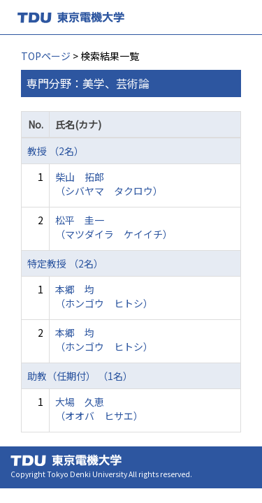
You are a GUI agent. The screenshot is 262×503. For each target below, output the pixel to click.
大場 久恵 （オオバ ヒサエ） (99, 409)
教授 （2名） (55, 151)
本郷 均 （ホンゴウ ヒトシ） (104, 296)
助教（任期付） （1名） (80, 376)
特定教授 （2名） (65, 263)
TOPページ (46, 56)
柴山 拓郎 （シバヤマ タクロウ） (109, 184)
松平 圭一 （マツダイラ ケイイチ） (114, 227)
